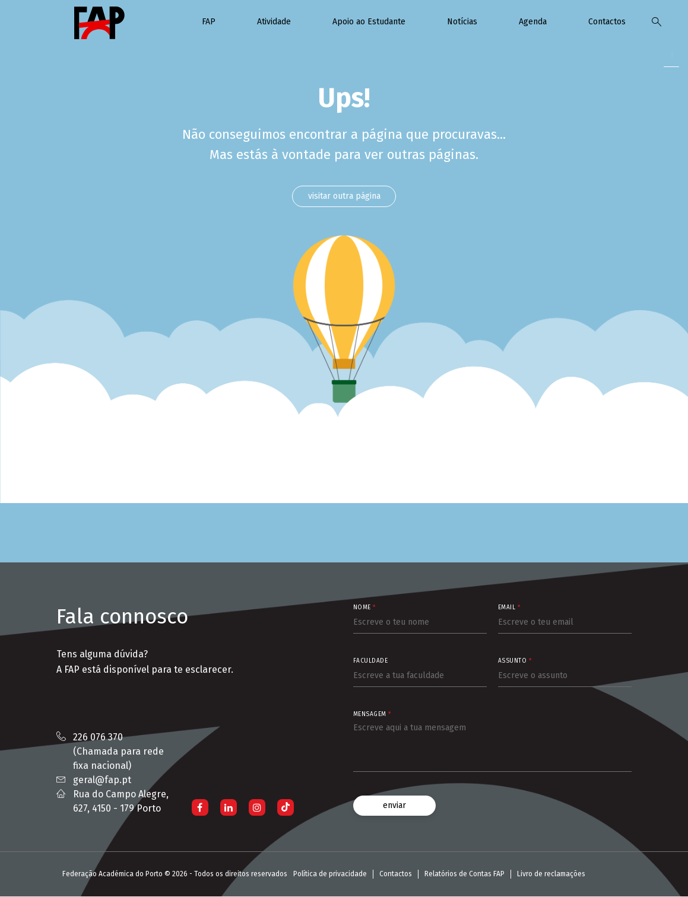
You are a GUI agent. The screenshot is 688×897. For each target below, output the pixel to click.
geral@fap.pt (102, 780)
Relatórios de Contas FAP (464, 874)
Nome (364, 608)
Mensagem (372, 714)
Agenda (533, 22)
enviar (394, 806)
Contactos (607, 22)
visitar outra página (344, 196)
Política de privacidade (330, 874)
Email (509, 608)
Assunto (515, 661)
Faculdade (370, 661)
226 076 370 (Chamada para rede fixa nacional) (118, 752)
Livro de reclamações (551, 874)
